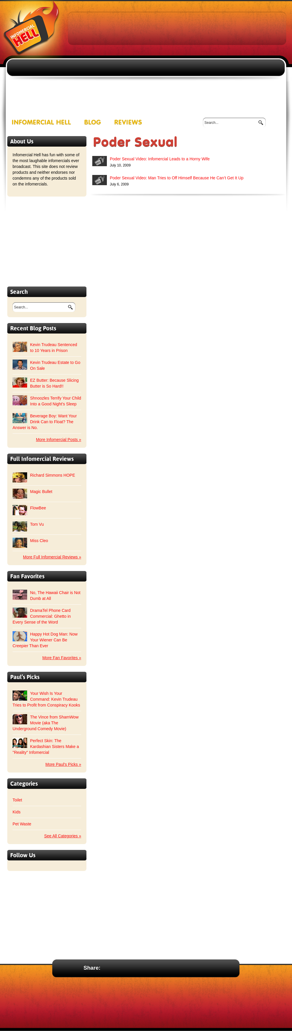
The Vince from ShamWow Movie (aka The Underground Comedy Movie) (46, 723)
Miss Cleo (39, 540)
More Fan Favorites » (61, 657)
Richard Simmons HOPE (52, 475)
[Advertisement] (134, 56)
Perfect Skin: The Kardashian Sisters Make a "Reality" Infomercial (46, 746)
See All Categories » (62, 836)
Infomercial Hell (41, 122)
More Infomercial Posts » (58, 439)
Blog (92, 122)
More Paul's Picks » (63, 764)
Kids (16, 812)
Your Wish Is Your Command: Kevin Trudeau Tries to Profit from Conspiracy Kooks (46, 699)
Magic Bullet (41, 491)
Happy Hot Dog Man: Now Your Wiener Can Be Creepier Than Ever (45, 640)
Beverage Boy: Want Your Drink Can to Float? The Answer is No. (45, 422)
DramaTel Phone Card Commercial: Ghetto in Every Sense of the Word (42, 616)
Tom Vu (37, 524)
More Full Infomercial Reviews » (52, 557)
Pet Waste (22, 824)
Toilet (17, 800)
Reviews (128, 122)
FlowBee (38, 508)
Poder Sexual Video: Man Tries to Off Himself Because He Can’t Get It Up (177, 178)
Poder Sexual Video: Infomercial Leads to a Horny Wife (160, 159)
